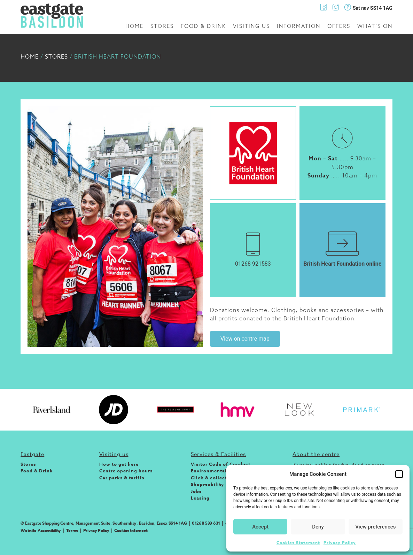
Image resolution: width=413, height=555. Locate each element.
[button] (399, 474)
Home (134, 26)
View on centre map (245, 338)
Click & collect (209, 477)
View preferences (375, 527)
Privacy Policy (340, 543)
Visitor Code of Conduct (220, 464)
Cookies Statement (298, 543)
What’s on (374, 26)
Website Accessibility (41, 530)
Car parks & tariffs (121, 477)
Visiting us (251, 26)
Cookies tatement (131, 530)
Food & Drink (203, 26)
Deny (318, 527)
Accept (260, 527)
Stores (162, 26)
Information (298, 26)
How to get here (119, 464)
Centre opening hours (126, 470)
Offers (338, 26)
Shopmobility (207, 484)
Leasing (200, 498)
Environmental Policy (217, 470)
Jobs (196, 491)
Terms (72, 530)
